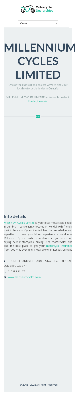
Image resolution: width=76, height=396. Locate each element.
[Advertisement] (34, 166)
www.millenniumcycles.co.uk (24, 277)
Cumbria (42, 101)
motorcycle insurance (59, 245)
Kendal (32, 101)
